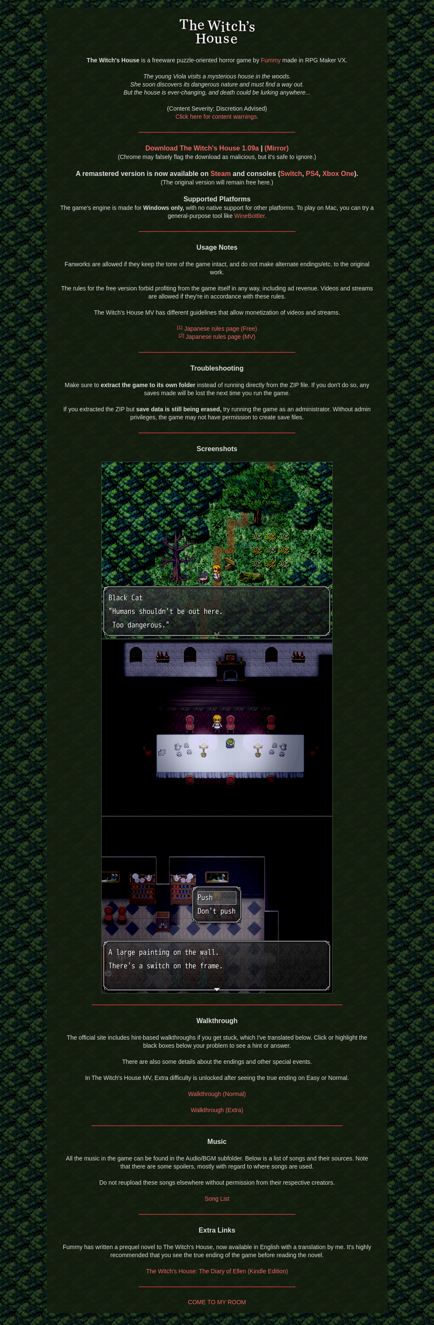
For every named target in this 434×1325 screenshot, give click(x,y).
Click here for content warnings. (217, 116)
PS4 (312, 173)
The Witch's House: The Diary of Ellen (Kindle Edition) (217, 1271)
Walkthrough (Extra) (217, 1110)
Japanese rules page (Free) (217, 328)
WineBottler (249, 215)
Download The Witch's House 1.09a (202, 148)
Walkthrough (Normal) (217, 1094)
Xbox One (338, 173)
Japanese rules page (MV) (216, 336)
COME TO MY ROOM (217, 1302)
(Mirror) (276, 148)
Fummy (271, 60)
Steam (221, 173)
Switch (291, 173)
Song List (217, 1198)
